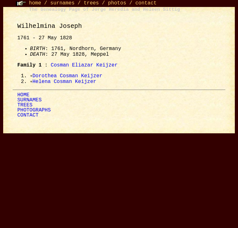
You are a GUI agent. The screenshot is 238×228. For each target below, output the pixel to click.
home (35, 3)
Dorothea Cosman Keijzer (68, 76)
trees (91, 3)
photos (117, 3)
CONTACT (28, 116)
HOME (23, 95)
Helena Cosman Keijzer (65, 82)
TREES (25, 106)
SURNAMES (29, 101)
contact (146, 3)
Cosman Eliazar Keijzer (84, 65)
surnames (62, 3)
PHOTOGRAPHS (34, 111)
